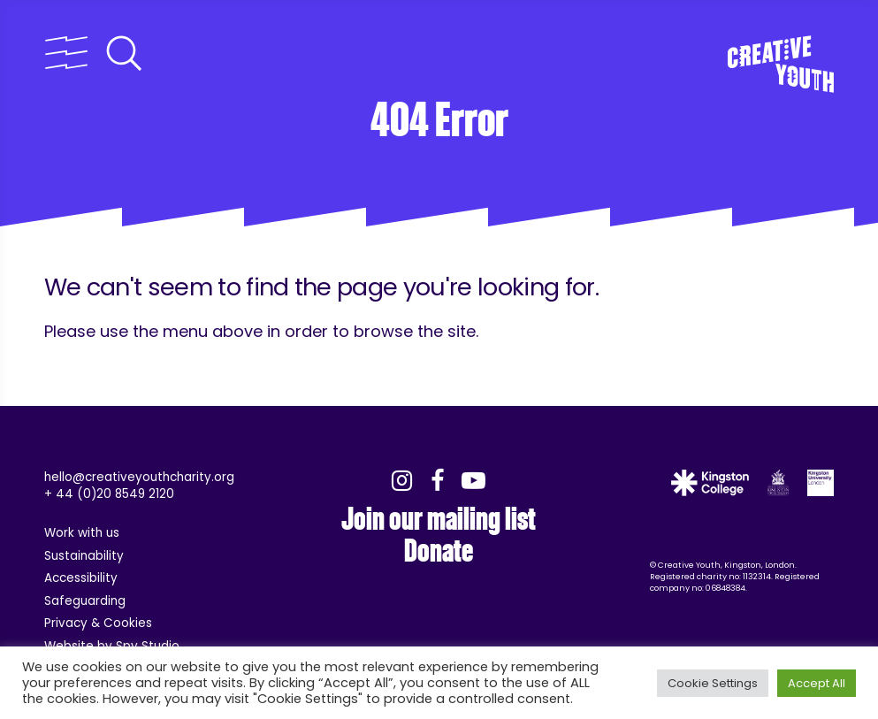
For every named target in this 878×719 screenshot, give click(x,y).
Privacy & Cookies (98, 623)
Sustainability (84, 555)
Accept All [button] (816, 683)
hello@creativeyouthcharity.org (139, 477)
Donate (438, 551)
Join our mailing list (438, 519)
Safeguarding (85, 601)
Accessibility (81, 578)
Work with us (81, 532)
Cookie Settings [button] (713, 683)
